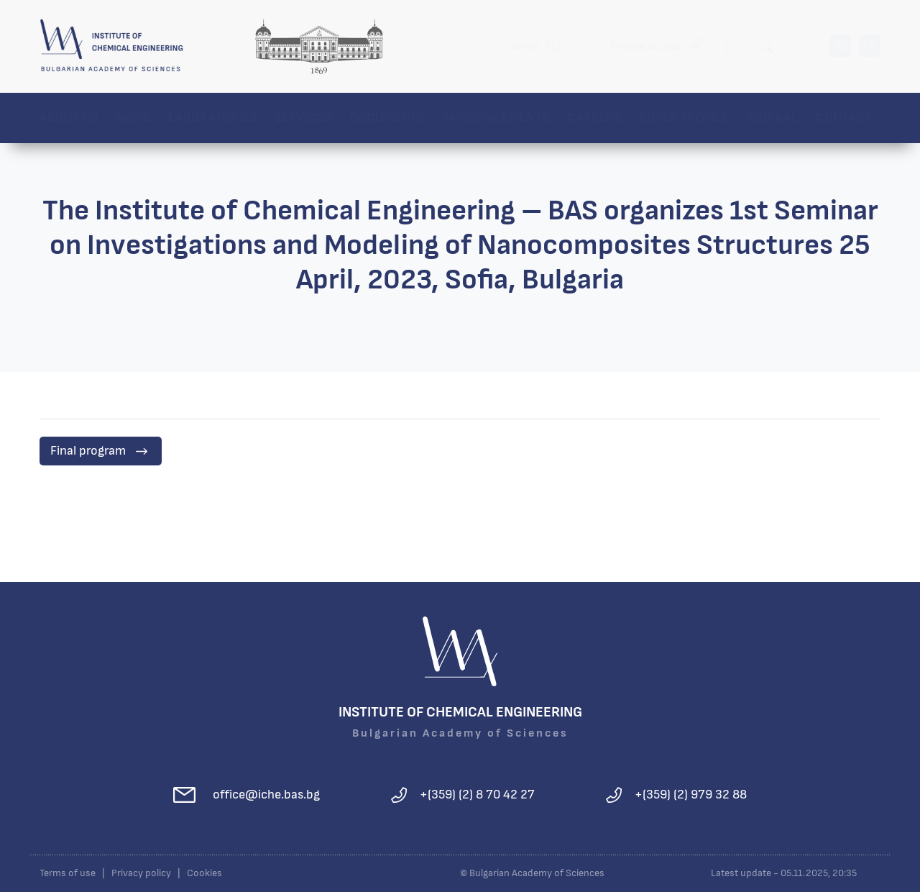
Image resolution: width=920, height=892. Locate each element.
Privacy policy (141, 873)
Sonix (525, 46)
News (133, 118)
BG (840, 46)
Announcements (495, 118)
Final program (88, 451)
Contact (844, 118)
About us (69, 118)
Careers (594, 118)
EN (869, 46)
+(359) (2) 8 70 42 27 (477, 794)
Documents (386, 118)
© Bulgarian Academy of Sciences (532, 873)
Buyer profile (683, 118)
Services (303, 118)
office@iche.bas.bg (266, 794)
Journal (772, 118)
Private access (645, 46)
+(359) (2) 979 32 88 (691, 794)
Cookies (204, 873)
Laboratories (213, 118)
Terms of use (68, 873)
